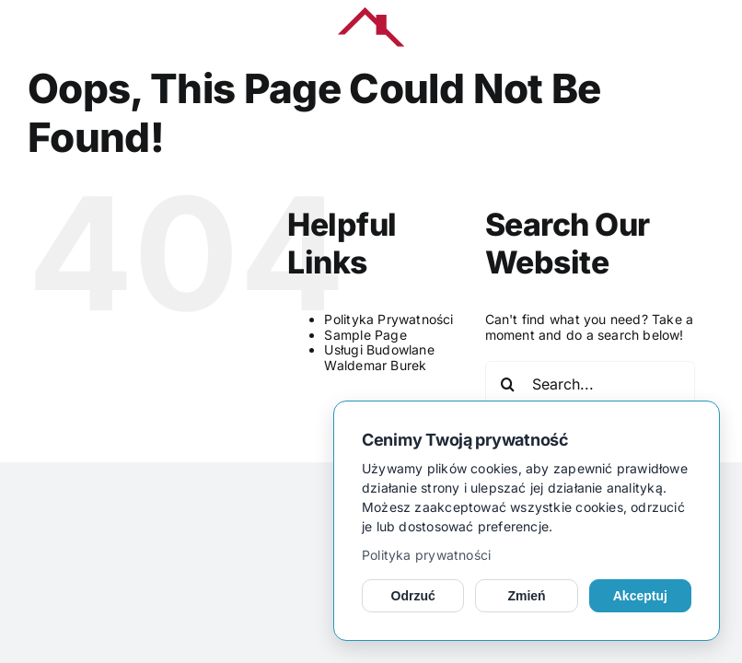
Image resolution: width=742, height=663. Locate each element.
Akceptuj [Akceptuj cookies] (640, 595)
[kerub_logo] (370, 13)
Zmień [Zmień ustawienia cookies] (526, 595)
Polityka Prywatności (388, 319)
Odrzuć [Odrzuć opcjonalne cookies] (413, 595)
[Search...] (590, 384)
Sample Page (365, 335)
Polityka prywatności (426, 555)
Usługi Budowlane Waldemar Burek (379, 357)
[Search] (508, 384)
